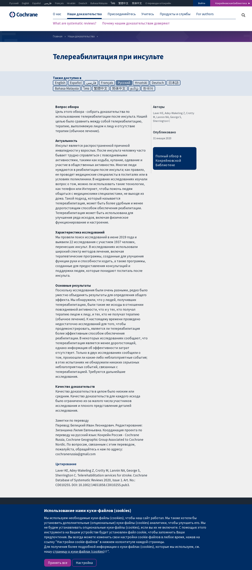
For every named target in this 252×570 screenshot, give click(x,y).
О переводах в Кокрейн (158, 3)
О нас (57, 14)
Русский (14, 3)
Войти (201, 3)
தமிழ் (134, 88)
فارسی (47, 3)
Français (59, 3)
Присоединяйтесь (122, 14)
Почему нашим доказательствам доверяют (136, 23)
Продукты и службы (175, 14)
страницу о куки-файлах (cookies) (79, 551)
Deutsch (83, 3)
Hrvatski (71, 3)
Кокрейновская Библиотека (231, 3)
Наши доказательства (84, 14)
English (25, 3)
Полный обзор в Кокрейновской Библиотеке (168, 160)
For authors (205, 14)
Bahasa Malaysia (98, 3)
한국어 (148, 88)
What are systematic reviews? (74, 23)
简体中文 (137, 3)
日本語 (173, 83)
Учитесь (147, 14)
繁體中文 (123, 3)
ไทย (113, 3)
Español (36, 3)
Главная (57, 36)
